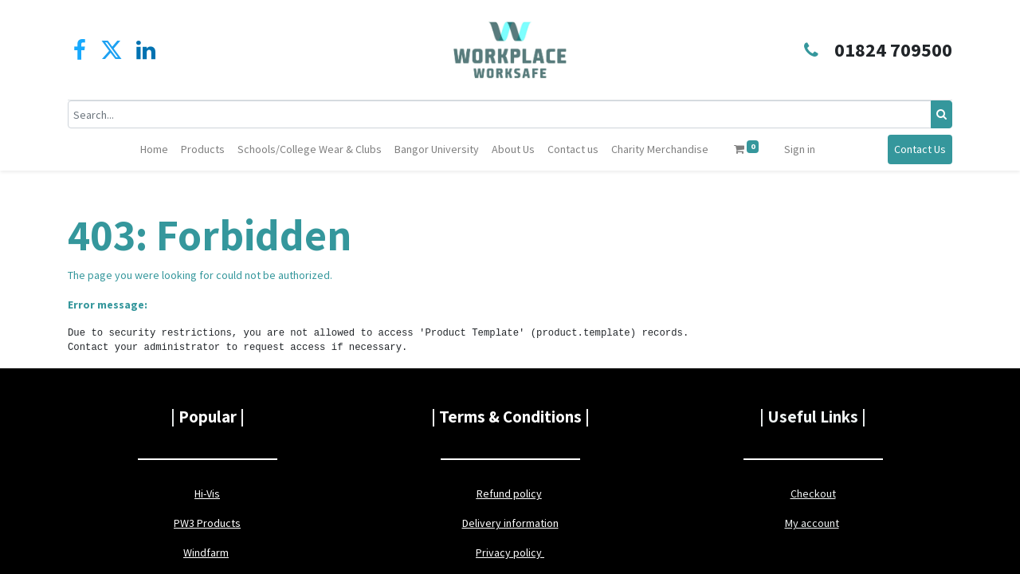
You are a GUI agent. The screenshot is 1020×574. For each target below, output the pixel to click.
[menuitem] (154, 149)
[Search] (941, 114)
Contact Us (920, 149)
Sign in (799, 149)
